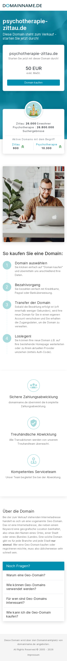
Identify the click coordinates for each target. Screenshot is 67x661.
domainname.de (26, 644)
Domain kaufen (33, 82)
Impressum (34, 654)
